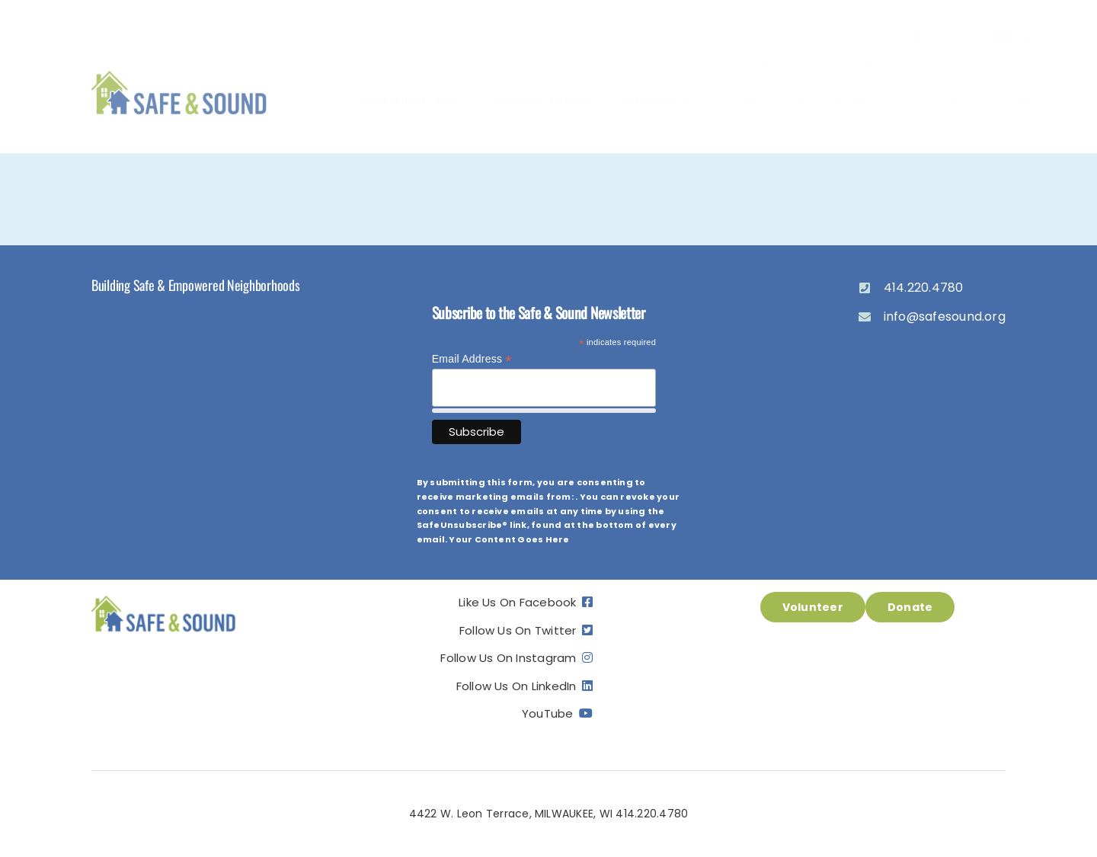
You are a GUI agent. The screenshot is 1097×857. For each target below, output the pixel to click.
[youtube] (1002, 36)
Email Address (472, 359)
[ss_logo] (179, 72)
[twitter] (947, 36)
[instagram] (974, 36)
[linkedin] (1030, 36)
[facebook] (919, 36)
